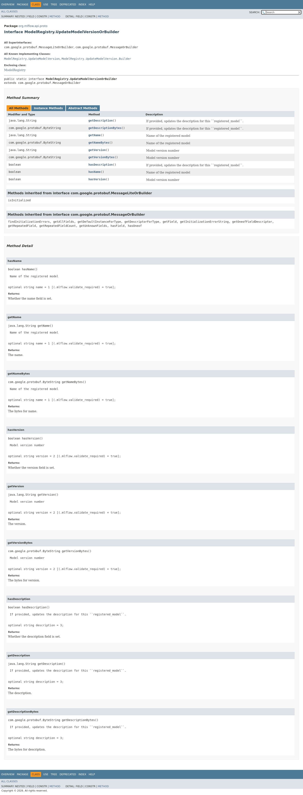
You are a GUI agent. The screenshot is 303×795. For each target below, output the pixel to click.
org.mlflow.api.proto (33, 26)
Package (22, 4)
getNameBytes (98, 142)
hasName (94, 171)
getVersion (97, 150)
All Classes (9, 11)
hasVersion (97, 179)
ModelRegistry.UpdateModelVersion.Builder (96, 58)
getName (94, 135)
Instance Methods (48, 108)
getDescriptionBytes (104, 128)
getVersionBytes (101, 157)
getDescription (100, 120)
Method (54, 16)
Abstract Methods (82, 108)
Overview (7, 4)
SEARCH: (254, 12)
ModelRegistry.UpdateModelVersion (32, 58)
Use (45, 4)
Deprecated (68, 4)
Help (92, 4)
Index (82, 4)
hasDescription (100, 164)
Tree (54, 4)
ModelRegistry (15, 70)
